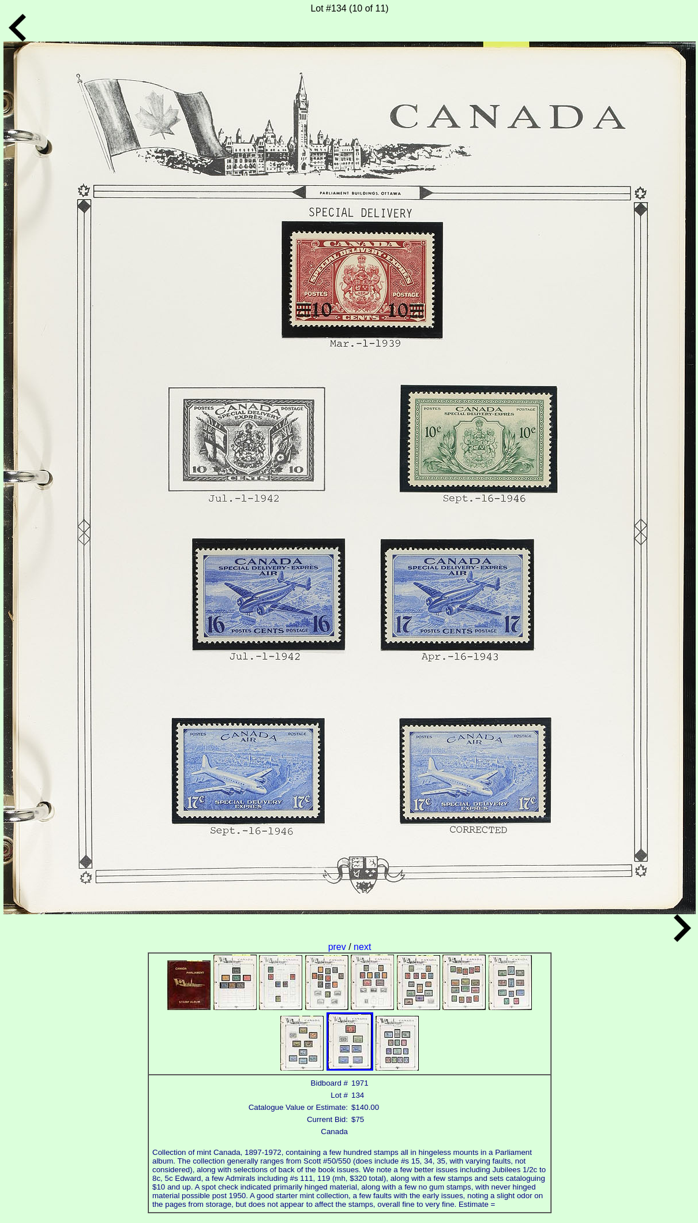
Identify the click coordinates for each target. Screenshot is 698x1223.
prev (338, 947)
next (362, 947)
